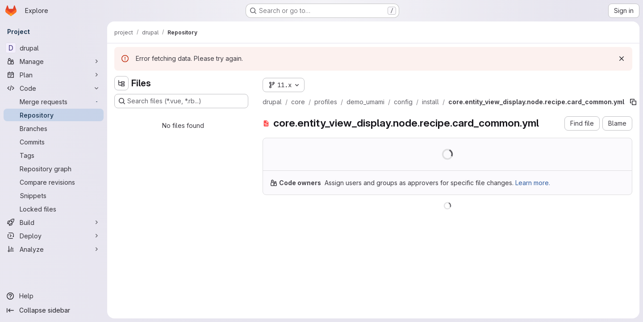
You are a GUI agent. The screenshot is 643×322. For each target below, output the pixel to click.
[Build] (54, 222)
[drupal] (54, 48)
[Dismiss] (621, 58)
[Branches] (54, 128)
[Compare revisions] (54, 182)
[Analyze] (54, 249)
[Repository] (54, 115)
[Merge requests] (54, 101)
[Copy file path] (633, 102)
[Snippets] (54, 195)
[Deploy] (54, 235)
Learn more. (532, 182)
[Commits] (54, 142)
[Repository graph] (54, 168)
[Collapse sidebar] (54, 310)
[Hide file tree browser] (121, 83)
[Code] (54, 88)
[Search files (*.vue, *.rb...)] (181, 101)
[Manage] (54, 61)
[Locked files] (54, 209)
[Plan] (54, 74)
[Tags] (54, 155)
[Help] (54, 296)
